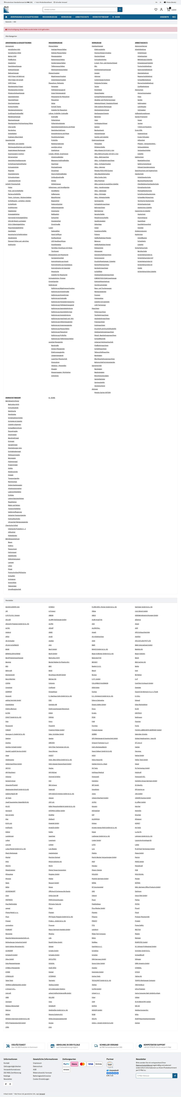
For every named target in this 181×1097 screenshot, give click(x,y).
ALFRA (51, 624)
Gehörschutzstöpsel (145, 164)
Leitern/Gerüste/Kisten (16, 499)
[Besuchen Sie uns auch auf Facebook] (6, 1084)
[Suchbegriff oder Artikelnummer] (80, 9)
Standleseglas (56, 244)
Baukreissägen (99, 372)
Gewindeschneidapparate (17, 160)
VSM (93, 1002)
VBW (7, 997)
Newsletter (8, 1079)
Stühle (10, 468)
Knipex (94, 823)
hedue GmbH (140, 755)
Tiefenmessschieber (59, 66)
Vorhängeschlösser (101, 123)
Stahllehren (55, 150)
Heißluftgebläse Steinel (103, 244)
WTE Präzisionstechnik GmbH (16, 1023)
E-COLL (138, 696)
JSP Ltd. (52, 802)
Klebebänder (13, 536)
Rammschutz (13, 482)
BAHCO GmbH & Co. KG (100, 649)
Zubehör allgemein (15, 425)
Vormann (9, 1002)
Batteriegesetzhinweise (42, 1076)
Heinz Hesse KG (98, 760)
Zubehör (141, 154)
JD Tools (9, 798)
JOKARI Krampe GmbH (143, 798)
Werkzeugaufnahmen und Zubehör (21, 147)
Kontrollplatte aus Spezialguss (62, 265)
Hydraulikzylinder (14, 519)
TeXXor (94, 985)
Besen (10, 542)
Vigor (96, 120)
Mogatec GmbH (54, 874)
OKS (93, 891)
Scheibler (95, 951)
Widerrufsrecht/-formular (42, 1073)
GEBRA (94, 734)
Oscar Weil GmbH (141, 896)
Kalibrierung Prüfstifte (59, 335)
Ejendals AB (53, 704)
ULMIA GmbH (97, 989)
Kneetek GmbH (54, 823)
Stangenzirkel (56, 221)
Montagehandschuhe (145, 191)
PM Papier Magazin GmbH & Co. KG (61, 917)
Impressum (37, 1063)
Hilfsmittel (142, 140)
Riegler (137, 934)
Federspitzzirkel (57, 204)
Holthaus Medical (98, 772)
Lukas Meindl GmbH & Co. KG (16, 849)
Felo (7, 722)
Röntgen (138, 938)
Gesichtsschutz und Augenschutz (147, 170)
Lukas (137, 845)
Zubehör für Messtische (60, 275)
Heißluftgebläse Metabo (103, 238)
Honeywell (96, 777)
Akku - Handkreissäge (102, 187)
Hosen (140, 120)
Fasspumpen (13, 549)
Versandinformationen (12, 1069)
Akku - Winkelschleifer (102, 197)
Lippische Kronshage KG (144, 840)
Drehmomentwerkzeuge (103, 70)
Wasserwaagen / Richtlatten (61, 372)
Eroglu (94, 713)
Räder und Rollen (14, 505)
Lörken (51, 845)
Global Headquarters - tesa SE (146, 738)
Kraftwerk (9, 828)
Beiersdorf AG (97, 658)
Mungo (137, 879)
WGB (93, 1014)
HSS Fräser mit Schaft (16, 80)
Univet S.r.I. (96, 993)
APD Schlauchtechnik (143, 632)
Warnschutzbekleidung (146, 83)
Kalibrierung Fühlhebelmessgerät (63, 305)
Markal (8, 857)
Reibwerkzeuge (14, 73)
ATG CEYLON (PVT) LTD (143, 641)
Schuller (95, 955)
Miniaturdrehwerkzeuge (17, 93)
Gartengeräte (99, 201)
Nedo (8, 883)
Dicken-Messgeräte (58, 349)
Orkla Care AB (54, 896)
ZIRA (7, 1027)
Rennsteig (9, 934)
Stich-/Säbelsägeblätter (17, 224)
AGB (34, 1069)
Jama (94, 794)
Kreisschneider (13, 107)
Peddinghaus (96, 904)
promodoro (10, 925)
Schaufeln (12, 576)
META (51, 866)
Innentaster (55, 211)
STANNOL (138, 968)
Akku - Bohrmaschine (102, 157)
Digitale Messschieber (59, 53)
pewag (8, 908)
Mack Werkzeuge (12, 853)
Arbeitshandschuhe (145, 177)
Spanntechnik (11, 140)
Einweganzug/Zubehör (146, 63)
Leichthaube (142, 107)
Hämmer (97, 76)
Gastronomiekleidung (146, 70)
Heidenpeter (10, 760)
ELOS (137, 709)
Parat (94, 900)
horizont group (11, 781)
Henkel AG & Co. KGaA (100, 764)
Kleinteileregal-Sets (15, 448)
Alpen (137, 624)
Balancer (97, 241)
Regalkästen (12, 502)
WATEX (94, 1006)
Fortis (137, 726)
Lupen (51, 228)
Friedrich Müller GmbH (57, 730)
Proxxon (52, 925)
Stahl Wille (53, 968)
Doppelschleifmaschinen (103, 255)
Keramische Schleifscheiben (18, 234)
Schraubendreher (100, 60)
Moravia (8, 879)
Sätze (53, 103)
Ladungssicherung (15, 181)
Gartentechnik (97, 366)
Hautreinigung (143, 218)
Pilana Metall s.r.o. (12, 913)
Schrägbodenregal (14, 451)
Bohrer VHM (12, 56)
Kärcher (138, 806)
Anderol (8, 632)
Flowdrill (52, 726)
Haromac (138, 751)
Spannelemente (14, 174)
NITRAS (138, 883)
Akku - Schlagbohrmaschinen (105, 160)
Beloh (137, 658)
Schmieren (12, 579)
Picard (137, 908)
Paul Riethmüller (12, 904)
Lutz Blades (53, 849)
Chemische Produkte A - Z (17, 529)
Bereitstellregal (14, 438)
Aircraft (8, 620)
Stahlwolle (12, 244)
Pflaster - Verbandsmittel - (147, 144)
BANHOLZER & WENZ (13, 654)
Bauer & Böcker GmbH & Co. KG (103, 654)
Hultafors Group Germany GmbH (147, 781)
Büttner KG (53, 679)
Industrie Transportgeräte (17, 515)
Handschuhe (139, 174)
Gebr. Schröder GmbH (57, 734)
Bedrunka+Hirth (14, 404)
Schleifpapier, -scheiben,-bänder (20, 201)
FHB (93, 722)
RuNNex (95, 942)
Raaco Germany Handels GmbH (60, 929)
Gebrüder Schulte (141, 734)
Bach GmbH (53, 649)
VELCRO (52, 997)
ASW (93, 641)
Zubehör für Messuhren (60, 110)
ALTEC (8, 628)
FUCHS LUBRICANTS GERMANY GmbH (149, 730)
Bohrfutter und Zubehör (17, 144)
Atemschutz (139, 90)
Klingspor (138, 819)
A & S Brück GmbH (142, 611)
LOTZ (94, 845)
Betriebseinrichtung (13, 401)
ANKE (51, 632)
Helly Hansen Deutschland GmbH (61, 764)
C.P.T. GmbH (96, 679)
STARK (8, 972)
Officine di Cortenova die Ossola (60, 891)
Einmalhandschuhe (145, 187)
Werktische (12, 411)
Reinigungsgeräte (100, 292)
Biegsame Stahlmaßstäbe (60, 160)
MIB (136, 870)
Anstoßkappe (142, 238)
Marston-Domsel (55, 857)
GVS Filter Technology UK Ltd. (60, 747)
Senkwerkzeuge (14, 70)
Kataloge (7, 1076)
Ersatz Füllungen (144, 137)
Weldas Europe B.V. (142, 1010)
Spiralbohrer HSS (14, 49)
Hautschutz (142, 214)
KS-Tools (138, 828)
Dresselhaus (53, 692)
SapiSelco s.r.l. (97, 947)
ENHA (51, 713)
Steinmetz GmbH (98, 972)
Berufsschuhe (143, 251)
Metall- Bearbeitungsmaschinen (106, 335)
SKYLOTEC (53, 959)
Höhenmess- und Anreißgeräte (60, 187)
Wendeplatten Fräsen (16, 87)
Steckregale (12, 435)
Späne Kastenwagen (15, 485)
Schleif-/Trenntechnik (14, 184)
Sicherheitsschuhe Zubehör (148, 271)
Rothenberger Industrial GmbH (17, 942)
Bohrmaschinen (100, 208)
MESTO (8, 866)
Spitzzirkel (55, 218)
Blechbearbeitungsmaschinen (105, 359)
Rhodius (52, 934)
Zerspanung (10, 46)
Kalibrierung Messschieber (61, 329)
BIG (7, 666)
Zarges (51, 1023)
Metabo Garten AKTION (103, 393)
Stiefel (140, 268)
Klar (7, 819)
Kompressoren (99, 258)
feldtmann (139, 717)
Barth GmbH (53, 654)
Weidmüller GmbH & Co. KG (59, 1010)
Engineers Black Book (16, 137)
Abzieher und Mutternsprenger (105, 100)
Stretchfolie (12, 583)
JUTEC (94, 802)
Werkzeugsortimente (102, 113)
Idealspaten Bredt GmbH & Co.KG (18, 789)
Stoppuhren (55, 362)
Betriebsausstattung (13, 539)
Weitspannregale (14, 455)
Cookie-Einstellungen (41, 1079)
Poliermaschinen (100, 312)
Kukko (51, 832)
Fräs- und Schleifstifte (16, 191)
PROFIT (95, 921)
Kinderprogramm (141, 231)
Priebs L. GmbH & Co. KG (58, 921)
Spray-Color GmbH (99, 963)
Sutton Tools (96, 976)
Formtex (95, 726)
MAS (7, 862)
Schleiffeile (98, 271)
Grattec (8, 743)
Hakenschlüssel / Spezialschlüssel (107, 103)
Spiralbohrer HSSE (15, 53)
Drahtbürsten (13, 208)
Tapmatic (52, 980)
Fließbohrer (12, 60)
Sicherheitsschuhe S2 (146, 261)
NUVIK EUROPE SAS (13, 607)
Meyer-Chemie (97, 870)
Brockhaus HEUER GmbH (58, 675)
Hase (7, 755)
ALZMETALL (96, 628)
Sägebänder (12, 211)
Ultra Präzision (140, 989)
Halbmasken (142, 103)
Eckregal (11, 441)
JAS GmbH (139, 794)
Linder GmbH (97, 840)
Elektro (10, 546)
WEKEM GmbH (97, 1010)
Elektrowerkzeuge (98, 140)
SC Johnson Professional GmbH (146, 947)
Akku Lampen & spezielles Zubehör (107, 184)
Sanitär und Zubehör (101, 137)
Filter (140, 97)
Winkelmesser (56, 184)
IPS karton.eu (140, 789)
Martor (137, 857)
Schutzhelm (142, 241)
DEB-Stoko (96, 688)
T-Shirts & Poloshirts (145, 127)
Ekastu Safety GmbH (99, 704)
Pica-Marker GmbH (99, 908)
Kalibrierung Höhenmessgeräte (62, 322)
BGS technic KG (141, 662)
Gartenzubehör (100, 382)
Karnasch (9, 811)
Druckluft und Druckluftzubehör (106, 329)
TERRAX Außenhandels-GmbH (17, 985)
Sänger (51, 947)
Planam (51, 913)
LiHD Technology (100, 305)
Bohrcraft (9, 671)
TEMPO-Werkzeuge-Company (146, 980)
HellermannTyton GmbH (14, 764)
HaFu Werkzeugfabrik (100, 747)
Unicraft (8, 993)
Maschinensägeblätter (16, 228)
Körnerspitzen (13, 157)
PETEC (137, 904)
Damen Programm (141, 117)
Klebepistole (99, 248)
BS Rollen (138, 675)
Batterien (97, 117)
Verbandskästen (144, 147)
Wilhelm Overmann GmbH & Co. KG (19, 1019)
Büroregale (12, 458)
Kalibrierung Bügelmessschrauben (64, 288)
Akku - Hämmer (100, 167)
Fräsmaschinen (100, 322)
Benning (9, 662)
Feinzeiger (55, 87)
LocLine (8, 845)
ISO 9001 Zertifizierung (12, 1073)
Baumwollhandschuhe (146, 181)
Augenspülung (143, 134)
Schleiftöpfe (12, 204)
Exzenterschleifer (101, 231)
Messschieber (54, 46)
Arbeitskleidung (141, 49)
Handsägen (12, 231)
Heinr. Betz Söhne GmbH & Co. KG (61, 760)
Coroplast (9, 688)
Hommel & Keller (55, 777)
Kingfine (52, 815)
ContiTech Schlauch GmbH (145, 683)
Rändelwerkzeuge (14, 117)
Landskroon (10, 836)
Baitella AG (139, 649)
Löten (10, 566)
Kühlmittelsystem (14, 559)
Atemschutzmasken (145, 93)
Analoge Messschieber (59, 49)
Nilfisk (94, 883)
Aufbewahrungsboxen (143, 113)
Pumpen (97, 295)
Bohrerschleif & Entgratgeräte (105, 362)
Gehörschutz (140, 157)
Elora (94, 709)
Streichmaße (56, 224)
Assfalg (51, 641)
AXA (50, 645)
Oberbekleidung (143, 73)
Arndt (51, 637)
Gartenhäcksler (100, 379)
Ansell (94, 632)
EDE (50, 700)
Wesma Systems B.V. (56, 1014)
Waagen (54, 369)
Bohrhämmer (99, 211)
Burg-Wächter (11, 679)
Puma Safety (139, 925)
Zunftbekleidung (144, 87)
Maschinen (96, 308)
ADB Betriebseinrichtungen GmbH (147, 615)
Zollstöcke (55, 376)
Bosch (94, 671)
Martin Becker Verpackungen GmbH (105, 857)
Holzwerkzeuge (100, 134)
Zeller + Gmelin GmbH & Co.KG (103, 1023)
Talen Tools (10, 980)
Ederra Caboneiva (98, 700)
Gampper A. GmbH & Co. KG (16, 734)
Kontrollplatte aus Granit (60, 261)
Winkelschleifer (100, 147)
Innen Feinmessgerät (59, 93)
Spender (141, 228)
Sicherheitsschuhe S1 (146, 255)
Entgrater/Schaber (101, 83)
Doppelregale (13, 431)
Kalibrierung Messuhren (60, 332)
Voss (50, 1002)
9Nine (94, 611)
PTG (93, 925)
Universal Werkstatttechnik (104, 342)
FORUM (8, 730)
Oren (7, 896)
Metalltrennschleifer (102, 218)
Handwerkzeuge (98, 46)
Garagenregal (13, 445)
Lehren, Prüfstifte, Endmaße (59, 113)
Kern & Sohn (10, 815)
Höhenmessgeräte (58, 208)
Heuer (137, 764)
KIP (93, 815)
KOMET (137, 823)
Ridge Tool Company (99, 934)
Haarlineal (55, 164)
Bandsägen (98, 355)
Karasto (94, 806)
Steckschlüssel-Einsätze (103, 53)
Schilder (11, 495)
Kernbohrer (12, 130)
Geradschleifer (99, 214)
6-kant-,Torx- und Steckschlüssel (106, 63)
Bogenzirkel (55, 201)
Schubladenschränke (16, 418)
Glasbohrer (12, 63)
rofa (50, 938)
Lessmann (52, 840)
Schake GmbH (54, 951)
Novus (51, 887)
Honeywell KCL (140, 777)
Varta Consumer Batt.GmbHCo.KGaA (148, 993)
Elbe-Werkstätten (141, 704)
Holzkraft (138, 772)
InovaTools (96, 789)
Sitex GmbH (10, 959)
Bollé (51, 671)
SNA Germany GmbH (99, 959)
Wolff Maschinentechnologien (146, 1019)
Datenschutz (37, 1066)
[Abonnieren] (174, 1075)
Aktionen (95, 389)
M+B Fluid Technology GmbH (145, 849)
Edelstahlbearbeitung (102, 282)
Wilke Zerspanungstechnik (58, 1019)
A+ (156, 2)
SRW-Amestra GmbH (142, 963)
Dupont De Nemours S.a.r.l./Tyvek (147, 692)
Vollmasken (142, 110)
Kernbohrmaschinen (101, 268)
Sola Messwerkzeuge (13, 963)
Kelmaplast (96, 811)
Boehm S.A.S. (97, 666)
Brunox (94, 675)
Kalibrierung (53, 285)
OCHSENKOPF (11, 891)
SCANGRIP (10, 951)
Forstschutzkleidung (145, 66)
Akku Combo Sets (100, 177)
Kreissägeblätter (14, 214)
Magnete (11, 170)
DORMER (9, 692)
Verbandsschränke (144, 150)
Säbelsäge (98, 224)
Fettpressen (12, 552)
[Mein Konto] (161, 9)
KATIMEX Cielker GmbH (57, 811)
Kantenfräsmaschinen (102, 265)
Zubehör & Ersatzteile (102, 302)
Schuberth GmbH (12, 955)
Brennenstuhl (11, 675)
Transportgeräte (14, 478)
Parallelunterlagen (58, 137)
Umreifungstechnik (15, 589)
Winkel (53, 181)
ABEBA (51, 615)
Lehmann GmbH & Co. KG (144, 836)
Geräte (140, 100)
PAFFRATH (9, 900)
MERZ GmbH (139, 862)
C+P (136, 679)
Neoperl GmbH (54, 883)
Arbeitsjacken (143, 56)
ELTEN (8, 713)
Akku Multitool (99, 181)
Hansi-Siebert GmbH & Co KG (103, 751)
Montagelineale (57, 167)
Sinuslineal (55, 170)
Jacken (140, 123)
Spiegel (11, 475)
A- (160, 2)
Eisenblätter (10, 704)
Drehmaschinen (100, 325)
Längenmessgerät (57, 355)
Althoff (51, 628)
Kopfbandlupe (56, 238)
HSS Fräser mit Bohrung (17, 76)
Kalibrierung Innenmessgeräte (62, 325)
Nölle (8, 887)
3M (7, 611)
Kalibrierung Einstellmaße (61, 292)
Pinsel (10, 569)
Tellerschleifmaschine (102, 352)
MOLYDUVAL (139, 874)
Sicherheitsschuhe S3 (146, 265)
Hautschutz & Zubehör (143, 211)
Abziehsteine (13, 238)
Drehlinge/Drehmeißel (16, 113)
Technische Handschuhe (147, 201)
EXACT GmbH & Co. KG (14, 717)
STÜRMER (52, 976)
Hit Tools (95, 768)
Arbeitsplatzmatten (15, 488)
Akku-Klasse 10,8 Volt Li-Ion (105, 150)
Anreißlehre (55, 191)
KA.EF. (8, 806)
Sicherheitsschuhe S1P (146, 258)
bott (136, 671)
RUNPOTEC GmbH (141, 942)
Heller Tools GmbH (142, 760)
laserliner (52, 836)
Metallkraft (139, 866)
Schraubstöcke (13, 167)
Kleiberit (52, 819)
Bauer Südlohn (140, 654)
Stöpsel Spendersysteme (147, 167)
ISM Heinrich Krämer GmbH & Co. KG (62, 794)
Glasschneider (99, 93)
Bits (95, 66)
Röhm (94, 938)
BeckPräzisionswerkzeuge (15, 658)
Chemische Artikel (12, 525)
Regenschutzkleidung (146, 76)
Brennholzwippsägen (102, 376)
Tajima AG (138, 976)
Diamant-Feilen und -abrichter (19, 241)
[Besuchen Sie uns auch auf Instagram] (10, 1084)
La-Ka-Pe (138, 832)
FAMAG (51, 717)
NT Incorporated (98, 887)
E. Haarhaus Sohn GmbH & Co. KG (61, 696)
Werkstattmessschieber (60, 70)
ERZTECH (138, 713)
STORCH (52, 607)
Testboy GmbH (54, 985)
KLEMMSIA (96, 819)
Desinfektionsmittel (145, 224)
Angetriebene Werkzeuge (17, 150)
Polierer (97, 234)
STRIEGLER (10, 976)
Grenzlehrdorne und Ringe (61, 134)
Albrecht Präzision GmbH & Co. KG (18, 624)
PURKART (9, 929)
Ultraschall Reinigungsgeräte (18, 522)
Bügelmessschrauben (59, 76)
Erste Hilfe (139, 130)
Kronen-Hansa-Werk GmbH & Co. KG (105, 828)
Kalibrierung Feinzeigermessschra (64, 302)
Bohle (137, 666)
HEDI (94, 755)
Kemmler (138, 811)
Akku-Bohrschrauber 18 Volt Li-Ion (107, 154)
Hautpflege (142, 221)
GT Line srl (139, 743)
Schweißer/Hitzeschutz (146, 197)
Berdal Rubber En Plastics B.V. (60, 662)
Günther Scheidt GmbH (14, 747)
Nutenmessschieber (58, 60)
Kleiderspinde (13, 472)
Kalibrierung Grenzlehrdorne (61, 315)
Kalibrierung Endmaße (59, 298)
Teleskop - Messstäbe (59, 366)
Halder (137, 747)
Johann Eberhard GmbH (100, 798)
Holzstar (9, 777)
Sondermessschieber (59, 63)
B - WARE (52, 398)
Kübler (8, 832)
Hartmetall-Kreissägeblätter (18, 218)
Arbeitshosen (143, 53)
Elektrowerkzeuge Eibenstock (60, 709)
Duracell (9, 696)
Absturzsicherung (141, 46)
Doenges (138, 688)
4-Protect (52, 611)
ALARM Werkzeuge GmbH (58, 620)
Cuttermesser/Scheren (102, 80)
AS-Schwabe (10, 641)
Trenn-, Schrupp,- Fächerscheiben (20, 197)
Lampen (11, 562)
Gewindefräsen (14, 100)
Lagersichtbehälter (15, 492)
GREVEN (52, 743)
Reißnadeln (55, 214)
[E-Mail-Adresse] (154, 1075)
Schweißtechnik (100, 339)
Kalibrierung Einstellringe (60, 295)
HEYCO (8, 768)
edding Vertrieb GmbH (14, 700)
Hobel (96, 228)
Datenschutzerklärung (144, 1065)
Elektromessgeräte (58, 352)
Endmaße (54, 117)
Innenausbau (99, 298)
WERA (8, 1014)
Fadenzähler (55, 231)
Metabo (94, 866)
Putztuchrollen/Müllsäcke (17, 572)
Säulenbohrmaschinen (102, 319)
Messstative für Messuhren (61, 97)
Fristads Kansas (97, 730)
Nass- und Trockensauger (103, 288)
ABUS (94, 615)
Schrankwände (13, 408)
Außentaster (56, 194)
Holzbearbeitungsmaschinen (105, 275)
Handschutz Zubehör (145, 208)
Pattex (137, 900)
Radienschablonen (58, 144)
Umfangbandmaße (58, 177)
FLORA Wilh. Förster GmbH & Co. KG (105, 607)
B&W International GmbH (144, 645)
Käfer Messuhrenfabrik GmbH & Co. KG (63, 806)
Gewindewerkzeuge (15, 66)
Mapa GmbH (139, 853)
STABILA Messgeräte (13, 968)
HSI (50, 781)
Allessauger (98, 251)
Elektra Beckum (11, 709)
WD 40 (137, 1006)
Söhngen (138, 959)
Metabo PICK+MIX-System (104, 170)
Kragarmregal (13, 465)
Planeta (94, 913)
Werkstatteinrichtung (102, 110)
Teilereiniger (13, 586)
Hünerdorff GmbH (12, 785)
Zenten (137, 1023)
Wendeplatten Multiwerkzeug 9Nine (21, 123)
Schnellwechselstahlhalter (18, 164)
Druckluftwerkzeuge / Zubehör (105, 261)
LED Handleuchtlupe (58, 241)
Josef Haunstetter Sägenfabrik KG (18, 802)
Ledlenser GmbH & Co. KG (101, 836)
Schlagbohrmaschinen (102, 204)
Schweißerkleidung (145, 80)
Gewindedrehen (14, 97)
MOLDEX (95, 874)
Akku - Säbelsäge (100, 191)
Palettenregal (13, 461)
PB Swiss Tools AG (55, 904)
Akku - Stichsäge (100, 194)
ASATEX (138, 637)
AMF (136, 628)
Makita (94, 853)
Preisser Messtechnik (143, 917)
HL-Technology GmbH (143, 768)
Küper (94, 832)
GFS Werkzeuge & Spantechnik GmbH (106, 738)
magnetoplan (53, 853)
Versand (45, 1094)
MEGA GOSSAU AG (55, 862)
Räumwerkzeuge (14, 120)
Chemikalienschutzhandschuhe (149, 184)
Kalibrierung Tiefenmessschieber (63, 339)
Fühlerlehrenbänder (58, 123)
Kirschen (138, 815)
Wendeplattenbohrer (16, 110)
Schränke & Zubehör (15, 421)
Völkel (137, 997)
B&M (93, 645)
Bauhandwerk (99, 130)
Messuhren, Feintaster (57, 83)
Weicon (8, 1010)
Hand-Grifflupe (57, 234)
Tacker (96, 87)
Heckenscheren (100, 386)
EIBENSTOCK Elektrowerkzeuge (106, 278)
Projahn (138, 921)
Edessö (137, 700)
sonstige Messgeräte (56, 342)
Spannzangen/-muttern (16, 154)
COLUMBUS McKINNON (100, 683)
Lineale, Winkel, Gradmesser (59, 154)
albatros (138, 620)
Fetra (51, 722)
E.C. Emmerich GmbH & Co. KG (103, 696)
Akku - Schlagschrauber (103, 164)
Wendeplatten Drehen (16, 90)
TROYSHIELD (140, 985)
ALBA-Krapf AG (97, 620)
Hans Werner (53, 751)
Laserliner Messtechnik (59, 359)
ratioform (95, 929)
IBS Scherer (53, 785)
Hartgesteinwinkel (58, 258)
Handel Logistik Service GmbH (17, 751)
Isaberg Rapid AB (12, 794)
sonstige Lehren (57, 147)
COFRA (8, 683)
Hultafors (95, 781)
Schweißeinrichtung (15, 428)
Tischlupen (55, 251)
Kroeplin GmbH (54, 828)
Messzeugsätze (57, 56)
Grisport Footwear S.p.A (101, 743)
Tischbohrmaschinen (102, 315)
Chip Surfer (12, 127)
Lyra (93, 849)
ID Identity (139, 785)
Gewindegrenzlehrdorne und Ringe (64, 127)
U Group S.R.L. (11, 989)
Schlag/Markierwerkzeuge (103, 97)
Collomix (52, 683)
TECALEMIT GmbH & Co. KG (102, 980)
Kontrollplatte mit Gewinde (61, 268)
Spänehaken (12, 134)
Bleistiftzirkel (56, 197)
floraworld (9, 726)
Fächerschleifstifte (15, 194)
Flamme (138, 722)
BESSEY (95, 662)
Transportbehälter (14, 509)
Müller (51, 879)
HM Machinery (11, 772)
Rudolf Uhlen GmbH (56, 942)
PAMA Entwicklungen (56, 900)
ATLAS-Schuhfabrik (13, 645)
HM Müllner (53, 772)
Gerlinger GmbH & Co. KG (144, 607)
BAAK (8, 649)
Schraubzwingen (14, 177)
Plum (7, 917)
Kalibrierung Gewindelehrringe (62, 312)
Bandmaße (55, 345)
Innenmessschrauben (59, 80)
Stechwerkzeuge (14, 103)
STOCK (137, 972)
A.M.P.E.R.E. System (13, 615)
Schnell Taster (56, 107)
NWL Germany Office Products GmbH (148, 887)
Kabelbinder (12, 556)
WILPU (94, 1019)
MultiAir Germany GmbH (101, 879)
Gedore (97, 127)
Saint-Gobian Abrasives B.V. (16, 947)
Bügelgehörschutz (144, 160)
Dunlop (94, 692)
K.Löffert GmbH (141, 802)
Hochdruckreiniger (101, 285)
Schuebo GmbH (54, 955)
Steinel (51, 972)
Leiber (8, 840)
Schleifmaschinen (101, 349)
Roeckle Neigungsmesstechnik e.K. (19, 938)
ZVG (50, 1027)
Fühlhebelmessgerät (59, 90)
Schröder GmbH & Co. (143, 951)
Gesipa (51, 738)
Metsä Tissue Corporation (58, 870)
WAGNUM (52, 1006)
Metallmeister (11, 870)
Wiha (137, 1014)
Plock (137, 913)
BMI (50, 666)
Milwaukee (98, 144)
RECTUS (138, 929)
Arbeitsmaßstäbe (57, 157)
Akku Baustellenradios (102, 174)
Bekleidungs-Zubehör (146, 60)
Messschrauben (54, 73)
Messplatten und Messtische (59, 255)
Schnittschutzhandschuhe (147, 194)
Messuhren (55, 100)
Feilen (10, 187)
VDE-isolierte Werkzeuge (103, 107)
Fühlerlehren (56, 120)
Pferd (51, 908)
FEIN (94, 717)
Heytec (51, 768)
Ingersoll (52, 789)
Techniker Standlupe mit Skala (62, 248)
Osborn (94, 896)
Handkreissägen (100, 221)
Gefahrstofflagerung (15, 512)
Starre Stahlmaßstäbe (59, 174)
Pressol (8, 921)
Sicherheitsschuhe (142, 248)
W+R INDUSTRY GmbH (143, 1002)
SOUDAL (52, 963)
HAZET (51, 755)
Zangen (97, 73)
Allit (93, 624)
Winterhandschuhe (145, 204)
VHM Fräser (12, 83)
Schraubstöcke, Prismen (58, 278)
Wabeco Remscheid (13, 1006)
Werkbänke (12, 414)
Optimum (138, 891)
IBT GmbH (96, 785)
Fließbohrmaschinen (102, 345)
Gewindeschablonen (59, 130)
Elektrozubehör (100, 49)
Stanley (94, 968)
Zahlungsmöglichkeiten (12, 1066)
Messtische (55, 271)
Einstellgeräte (54, 282)
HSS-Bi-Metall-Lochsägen (17, 221)
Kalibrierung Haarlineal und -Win (63, 319)
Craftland (52, 688)
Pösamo (95, 917)
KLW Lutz (9, 823)
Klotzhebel (98, 90)
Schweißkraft (140, 955)
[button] (156, 9)
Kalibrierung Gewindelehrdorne (63, 308)
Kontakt (6, 1063)
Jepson (51, 798)
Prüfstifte (54, 140)
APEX (8, 637)
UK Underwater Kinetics (57, 989)
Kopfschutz (139, 234)
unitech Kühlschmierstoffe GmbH (61, 993)
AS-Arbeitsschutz (98, 637)
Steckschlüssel (100, 56)
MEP (93, 862)
